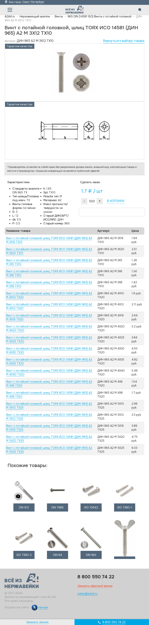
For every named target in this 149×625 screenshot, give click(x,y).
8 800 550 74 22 (114, 622)
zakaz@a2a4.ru (87, 593)
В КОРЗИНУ (116, 201)
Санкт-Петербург (33, 1)
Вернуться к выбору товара (123, 41)
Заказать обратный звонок (94, 586)
